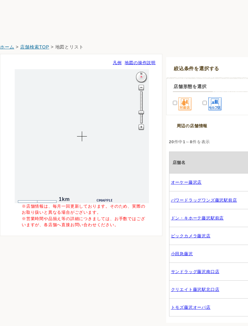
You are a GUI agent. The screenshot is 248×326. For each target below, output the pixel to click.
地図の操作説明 (140, 62)
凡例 (117, 62)
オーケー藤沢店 (186, 182)
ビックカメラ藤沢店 (191, 235)
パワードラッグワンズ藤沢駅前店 (204, 200)
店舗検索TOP (34, 46)
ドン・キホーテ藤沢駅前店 (197, 218)
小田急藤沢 (182, 253)
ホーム (7, 46)
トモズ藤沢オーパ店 (191, 307)
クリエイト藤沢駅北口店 (195, 289)
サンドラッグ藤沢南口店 (195, 271)
